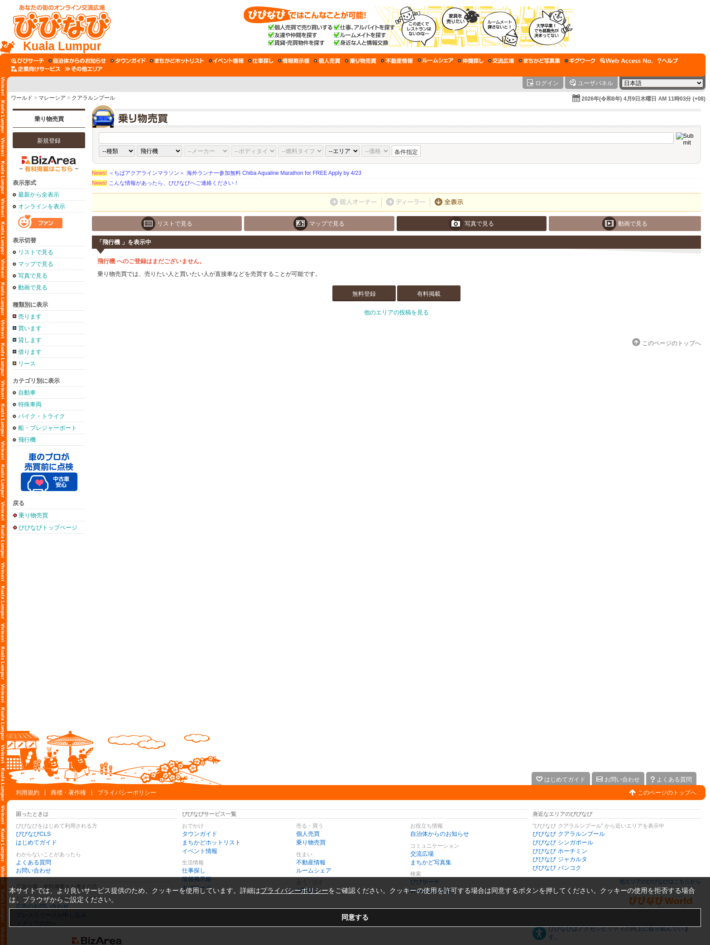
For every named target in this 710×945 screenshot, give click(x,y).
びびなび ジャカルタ (559, 859)
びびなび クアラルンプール (568, 833)
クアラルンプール (93, 98)
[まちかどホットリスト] (177, 60)
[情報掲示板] (293, 60)
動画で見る (33, 287)
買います (30, 328)
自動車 (27, 392)
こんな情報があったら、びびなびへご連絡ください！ (165, 183)
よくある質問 (33, 862)
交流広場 (422, 853)
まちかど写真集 (430, 862)
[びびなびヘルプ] (667, 60)
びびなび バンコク (556, 867)
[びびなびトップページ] (57, 26)
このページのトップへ (667, 793)
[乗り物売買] (360, 60)
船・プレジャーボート (47, 428)
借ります (30, 352)
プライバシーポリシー (126, 792)
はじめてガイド (36, 842)
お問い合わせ (33, 870)
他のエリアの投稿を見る (396, 312)
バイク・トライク (41, 416)
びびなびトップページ (48, 527)
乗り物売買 (49, 119)
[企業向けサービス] (35, 69)
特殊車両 (30, 404)
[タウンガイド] (127, 60)
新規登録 (49, 140)
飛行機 (27, 440)
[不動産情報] (397, 60)
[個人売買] (327, 60)
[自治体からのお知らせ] (77, 60)
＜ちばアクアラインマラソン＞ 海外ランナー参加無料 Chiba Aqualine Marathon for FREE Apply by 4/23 (226, 173)
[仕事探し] (260, 60)
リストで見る (35, 252)
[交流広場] (501, 60)
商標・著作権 (68, 792)
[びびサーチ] (27, 60)
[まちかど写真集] (539, 60)
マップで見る (35, 264)
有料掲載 (429, 293)
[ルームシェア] (435, 60)
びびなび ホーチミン (559, 851)
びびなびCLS (33, 833)
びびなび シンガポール (562, 842)
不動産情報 (311, 862)
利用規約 (27, 792)
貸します (30, 340)
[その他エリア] (83, 69)
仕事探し (194, 870)
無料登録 (364, 293)
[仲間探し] (471, 60)
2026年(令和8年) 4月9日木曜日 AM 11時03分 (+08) (643, 99)
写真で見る (33, 276)
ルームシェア (313, 870)
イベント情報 (199, 851)
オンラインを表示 (41, 206)
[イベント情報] (226, 60)
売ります (30, 316)
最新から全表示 (38, 195)
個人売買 (308, 833)
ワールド (22, 98)
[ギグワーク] (580, 60)
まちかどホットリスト (211, 842)
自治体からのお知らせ (439, 833)
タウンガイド (199, 833)
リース (27, 363)
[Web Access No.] (626, 60)
